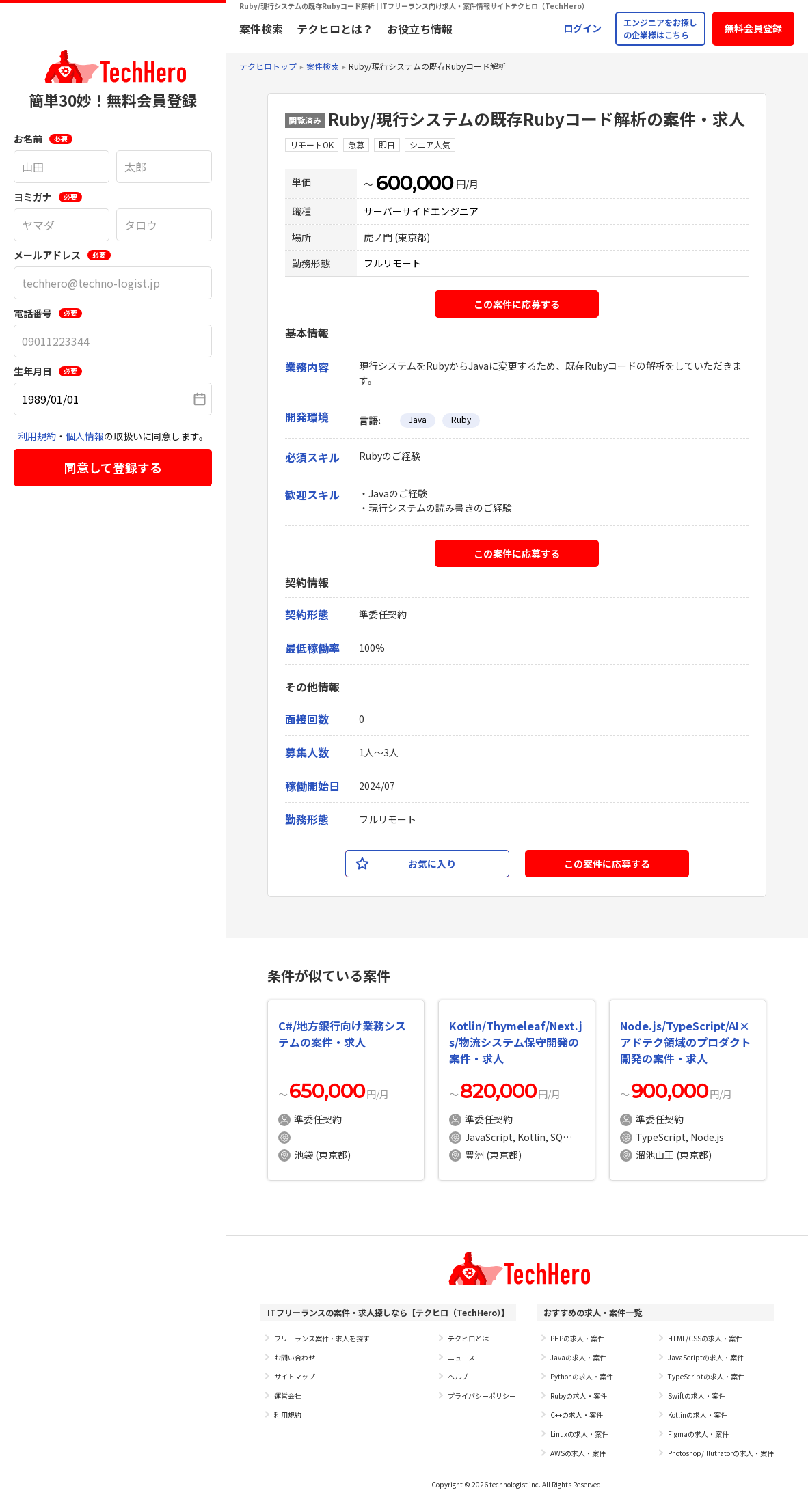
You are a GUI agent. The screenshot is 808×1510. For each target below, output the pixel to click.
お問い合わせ (294, 1357)
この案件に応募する (517, 304)
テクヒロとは (468, 1338)
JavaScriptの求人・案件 (706, 1357)
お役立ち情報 (420, 28)
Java (418, 419)
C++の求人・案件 (576, 1415)
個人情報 (85, 436)
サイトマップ (294, 1376)
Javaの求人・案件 (578, 1357)
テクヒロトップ (268, 66)
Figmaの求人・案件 (698, 1434)
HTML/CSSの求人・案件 (705, 1338)
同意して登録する (113, 467)
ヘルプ (458, 1376)
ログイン (582, 28)
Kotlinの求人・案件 (697, 1415)
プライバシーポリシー (482, 1395)
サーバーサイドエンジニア (421, 211)
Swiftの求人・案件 (696, 1395)
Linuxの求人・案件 (579, 1434)
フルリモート (392, 263)
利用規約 (37, 436)
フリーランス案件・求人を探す (322, 1338)
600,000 (414, 183)
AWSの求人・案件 (578, 1453)
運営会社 (287, 1395)
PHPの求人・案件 (577, 1338)
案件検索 (261, 28)
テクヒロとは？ (335, 28)
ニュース (461, 1357)
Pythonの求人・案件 (581, 1376)
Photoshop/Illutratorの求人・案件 (721, 1453)
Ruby (461, 419)
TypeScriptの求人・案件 (706, 1376)
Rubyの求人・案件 (578, 1395)
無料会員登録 (753, 28)
